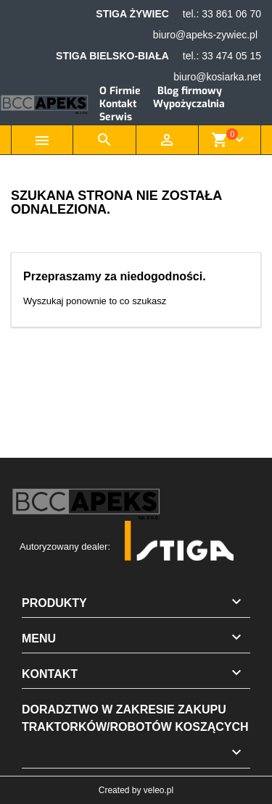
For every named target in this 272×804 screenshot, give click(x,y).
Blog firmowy (189, 91)
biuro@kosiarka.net (217, 77)
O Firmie (120, 91)
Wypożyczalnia (189, 104)
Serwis (115, 117)
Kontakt (117, 104)
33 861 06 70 (231, 14)
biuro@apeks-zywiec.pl (205, 35)
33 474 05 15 (231, 56)
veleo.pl (158, 790)
